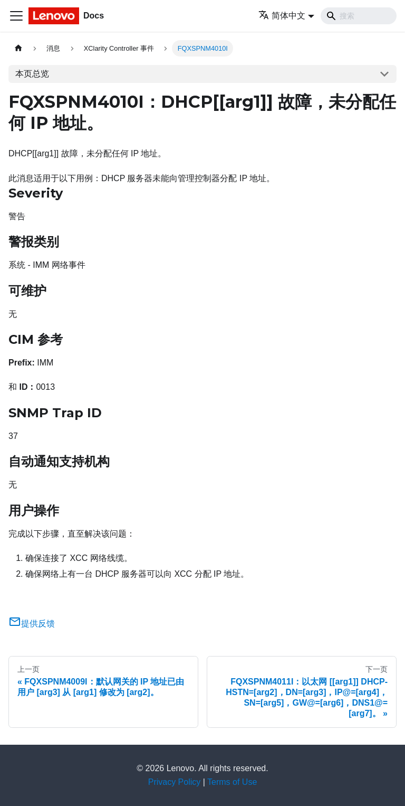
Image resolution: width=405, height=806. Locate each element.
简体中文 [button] (281, 15)
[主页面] (18, 48)
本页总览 (32, 73)
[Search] (359, 15)
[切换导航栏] (16, 16)
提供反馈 (31, 623)
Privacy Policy (174, 781)
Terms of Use (232, 781)
